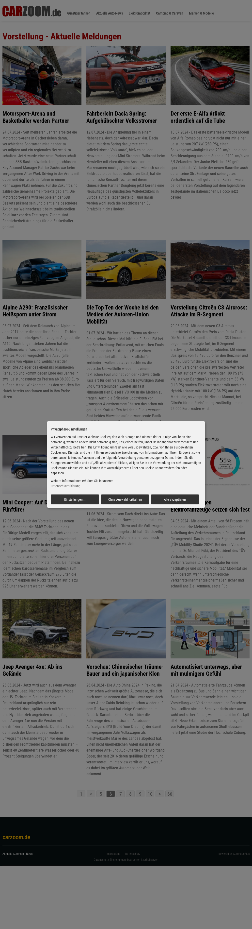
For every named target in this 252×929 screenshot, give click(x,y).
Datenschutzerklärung (65, 486)
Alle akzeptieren (175, 499)
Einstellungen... (75, 499)
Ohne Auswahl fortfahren (125, 499)
